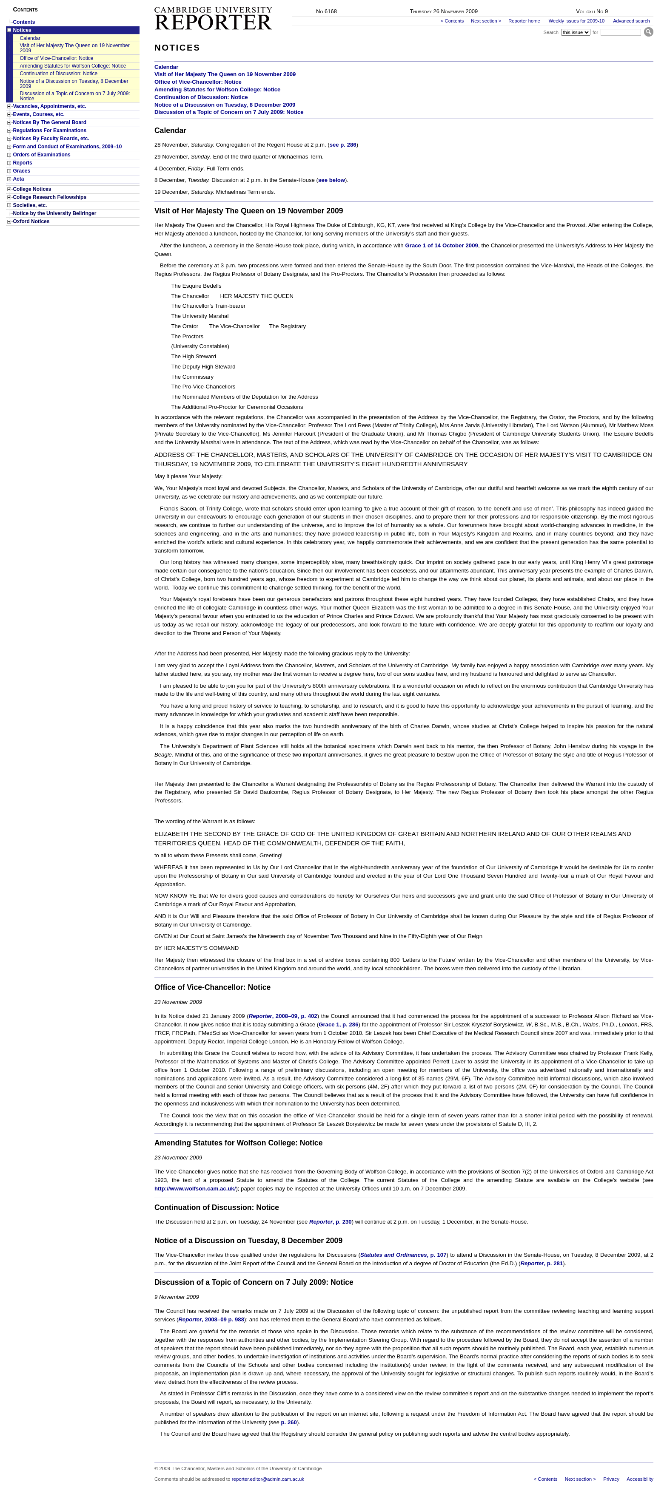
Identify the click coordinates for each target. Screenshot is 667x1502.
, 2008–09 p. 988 (211, 1319)
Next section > (486, 20)
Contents (24, 22)
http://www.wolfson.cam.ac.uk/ (195, 1188)
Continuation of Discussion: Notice (58, 74)
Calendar (30, 38)
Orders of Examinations (41, 155)
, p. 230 (330, 1222)
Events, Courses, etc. (38, 114)
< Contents (452, 20)
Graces (21, 171)
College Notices (32, 189)
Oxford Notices (31, 221)
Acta (18, 179)
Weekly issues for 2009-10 (577, 20)
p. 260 (289, 1422)
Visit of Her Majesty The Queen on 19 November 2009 (74, 48)
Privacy (611, 1479)
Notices (22, 30)
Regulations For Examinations (49, 130)
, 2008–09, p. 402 (283, 1016)
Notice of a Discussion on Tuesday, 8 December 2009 (74, 83)
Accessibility (640, 1479)
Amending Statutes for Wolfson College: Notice (73, 66)
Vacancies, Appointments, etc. (49, 106)
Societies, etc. (30, 205)
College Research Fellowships (49, 197)
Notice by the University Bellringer (54, 213)
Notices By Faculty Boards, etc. (51, 139)
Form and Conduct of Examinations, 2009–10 (67, 147)
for (595, 32)
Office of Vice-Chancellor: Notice (56, 58)
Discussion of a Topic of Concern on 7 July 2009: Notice (75, 96)
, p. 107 (403, 1255)
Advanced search (631, 20)
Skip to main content (631, 2)
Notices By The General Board (49, 122)
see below (331, 180)
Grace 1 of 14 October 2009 (441, 245)
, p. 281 (542, 1263)
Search (550, 32)
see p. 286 (343, 145)
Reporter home (524, 20)
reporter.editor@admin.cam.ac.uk (268, 1479)
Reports (22, 163)
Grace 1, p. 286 (338, 1024)
